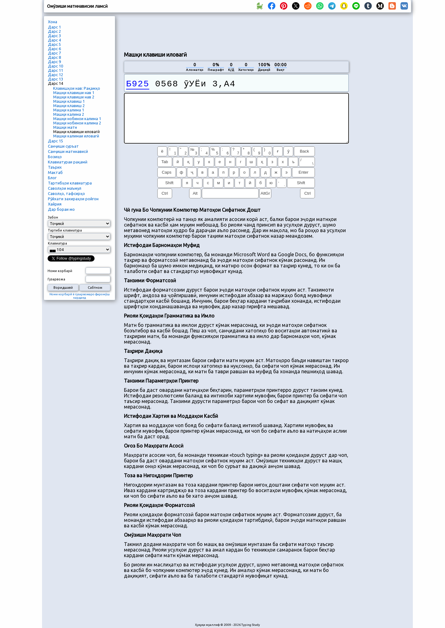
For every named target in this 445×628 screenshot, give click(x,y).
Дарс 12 (55, 74)
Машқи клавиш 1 (69, 101)
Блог (52, 177)
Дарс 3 (54, 35)
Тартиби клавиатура (65, 230)
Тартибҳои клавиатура (70, 183)
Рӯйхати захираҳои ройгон (73, 199)
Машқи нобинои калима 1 (77, 118)
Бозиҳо (55, 156)
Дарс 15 (55, 141)
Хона (52, 21)
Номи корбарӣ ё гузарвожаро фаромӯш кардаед (79, 295)
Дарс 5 (54, 44)
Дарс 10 (55, 66)
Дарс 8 (54, 57)
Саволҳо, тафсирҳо (66, 193)
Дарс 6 (54, 48)
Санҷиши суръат (63, 146)
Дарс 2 (54, 31)
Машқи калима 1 (68, 110)
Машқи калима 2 (68, 114)
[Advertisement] (236, 31)
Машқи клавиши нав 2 (73, 97)
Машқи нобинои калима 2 (77, 123)
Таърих (55, 167)
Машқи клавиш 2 (69, 105)
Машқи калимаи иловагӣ (76, 136)
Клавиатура (57, 243)
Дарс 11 (55, 70)
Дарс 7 (54, 53)
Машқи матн (65, 127)
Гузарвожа (56, 279)
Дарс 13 (55, 79)
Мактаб (55, 172)
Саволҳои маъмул (64, 188)
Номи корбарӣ (60, 271)
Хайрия (54, 204)
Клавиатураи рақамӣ (67, 162)
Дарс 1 (54, 27)
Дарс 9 (54, 61)
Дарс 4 (54, 40)
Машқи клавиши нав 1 (73, 92)
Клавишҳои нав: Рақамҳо (76, 88)
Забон (53, 217)
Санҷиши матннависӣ (68, 151)
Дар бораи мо (61, 209)
